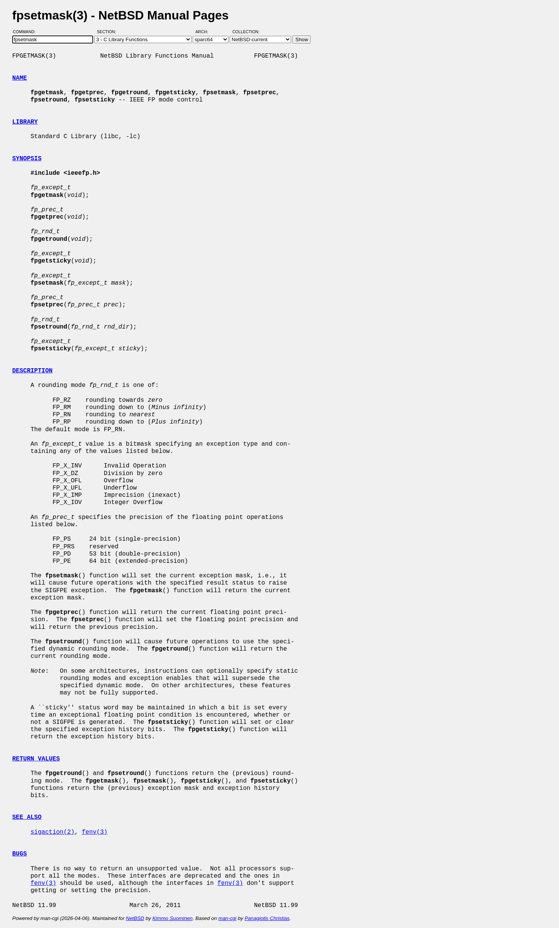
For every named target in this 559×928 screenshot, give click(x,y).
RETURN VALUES (36, 759)
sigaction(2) (52, 832)
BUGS (19, 854)
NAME (19, 78)
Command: (26, 31)
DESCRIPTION (32, 371)
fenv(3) (94, 832)
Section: (108, 31)
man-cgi (227, 918)
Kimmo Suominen (172, 918)
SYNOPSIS (27, 159)
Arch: (205, 31)
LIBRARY (25, 122)
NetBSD (135, 918)
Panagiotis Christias (267, 918)
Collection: (245, 31)
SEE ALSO (27, 817)
